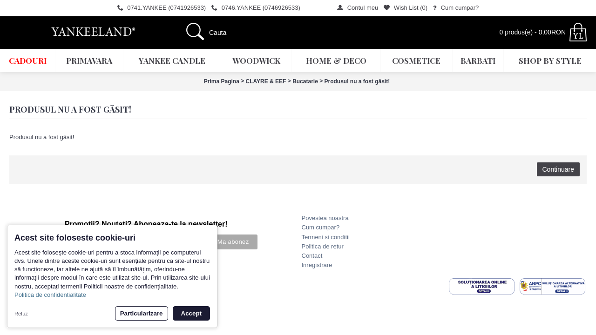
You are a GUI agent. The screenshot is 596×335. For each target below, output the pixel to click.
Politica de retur (323, 246)
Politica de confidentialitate (50, 294)
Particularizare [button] (141, 313)
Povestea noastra (325, 217)
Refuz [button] (21, 313)
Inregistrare (317, 264)
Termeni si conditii (326, 237)
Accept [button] (191, 313)
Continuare (558, 169)
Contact (312, 255)
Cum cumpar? (321, 227)
